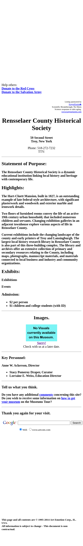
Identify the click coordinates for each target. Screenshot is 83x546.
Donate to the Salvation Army (22, 92)
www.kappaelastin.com (71, 111)
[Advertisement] (37, 39)
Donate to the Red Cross (18, 88)
